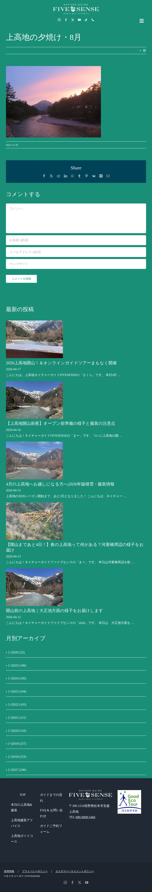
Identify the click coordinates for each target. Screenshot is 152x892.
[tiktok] (86, 19)
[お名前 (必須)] (76, 240)
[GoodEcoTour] (129, 791)
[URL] (76, 264)
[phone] (92, 19)
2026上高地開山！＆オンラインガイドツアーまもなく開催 (61, 363)
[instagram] (59, 19)
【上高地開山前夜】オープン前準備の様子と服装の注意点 (60, 423)
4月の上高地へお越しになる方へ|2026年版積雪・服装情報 (60, 484)
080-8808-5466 (85, 817)
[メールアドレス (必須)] (76, 252)
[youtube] (79, 19)
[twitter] (72, 19)
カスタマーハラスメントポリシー (74, 871)
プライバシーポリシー (35, 871)
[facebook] (66, 19)
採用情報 (9, 871)
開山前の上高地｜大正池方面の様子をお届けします (54, 610)
